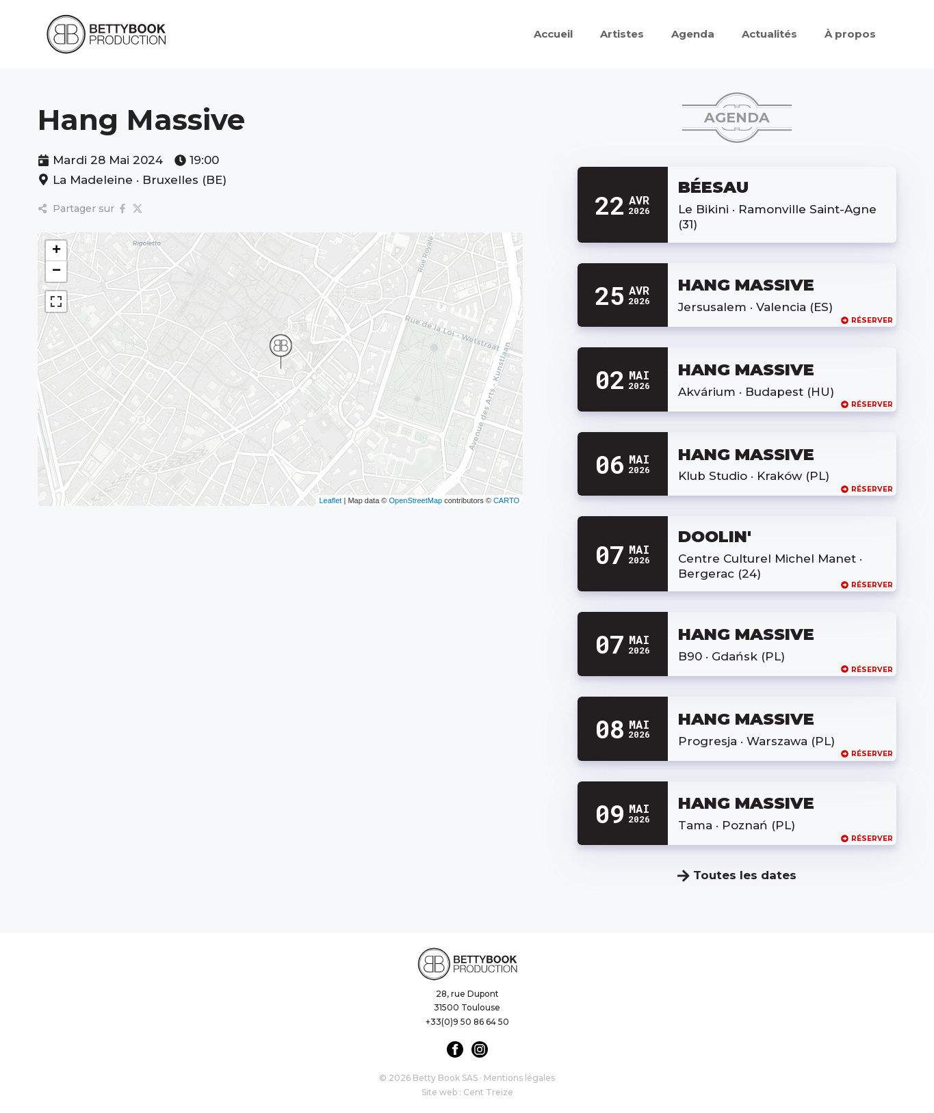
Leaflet (330, 500)
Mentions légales (519, 1078)
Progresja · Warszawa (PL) (756, 741)
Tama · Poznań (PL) (736, 825)
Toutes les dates (736, 875)
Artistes (622, 33)
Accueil (553, 33)
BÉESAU (713, 187)
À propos (850, 33)
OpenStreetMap (415, 500)
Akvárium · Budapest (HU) (756, 392)
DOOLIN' (714, 536)
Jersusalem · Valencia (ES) (755, 307)
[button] (280, 351)
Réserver (867, 320)
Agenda (692, 33)
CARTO (506, 500)
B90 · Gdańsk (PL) (731, 656)
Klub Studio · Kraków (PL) (753, 476)
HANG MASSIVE (746, 285)
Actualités (769, 33)
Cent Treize (488, 1092)
